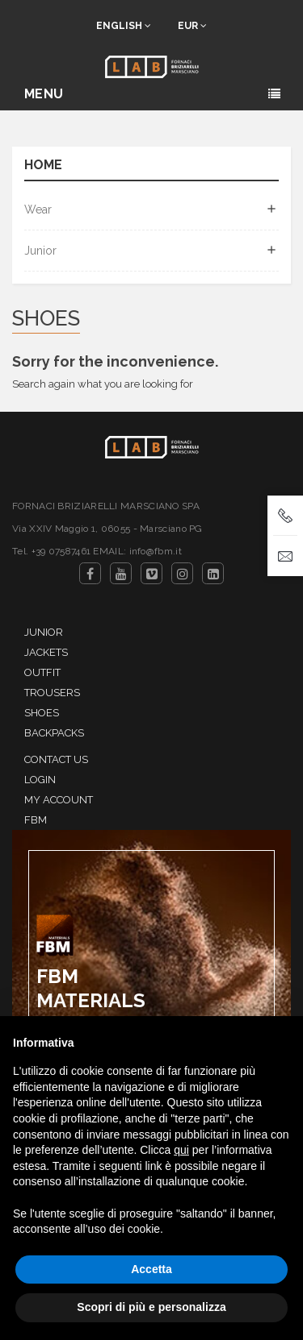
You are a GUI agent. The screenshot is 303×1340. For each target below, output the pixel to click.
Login (40, 780)
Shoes (41, 713)
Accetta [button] (151, 1269)
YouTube (121, 573)
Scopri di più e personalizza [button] (151, 1307)
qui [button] (181, 1149)
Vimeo (151, 573)
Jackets (46, 652)
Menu (44, 94)
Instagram (182, 573)
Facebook (90, 573)
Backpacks (54, 733)
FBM (35, 820)
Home (43, 165)
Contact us (56, 759)
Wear (38, 209)
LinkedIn (213, 573)
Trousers (52, 693)
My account (58, 800)
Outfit (42, 672)
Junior (40, 250)
